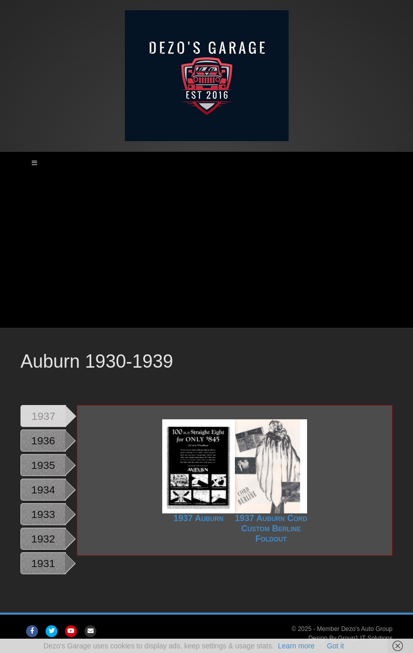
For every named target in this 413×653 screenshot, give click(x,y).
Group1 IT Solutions (365, 638)
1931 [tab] (43, 563)
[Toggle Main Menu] (206, 163)
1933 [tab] (43, 514)
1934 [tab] (43, 490)
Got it (335, 646)
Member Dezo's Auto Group (355, 629)
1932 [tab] (43, 539)
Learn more (296, 646)
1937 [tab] (44, 416)
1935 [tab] (43, 465)
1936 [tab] (43, 440)
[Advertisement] (206, 251)
